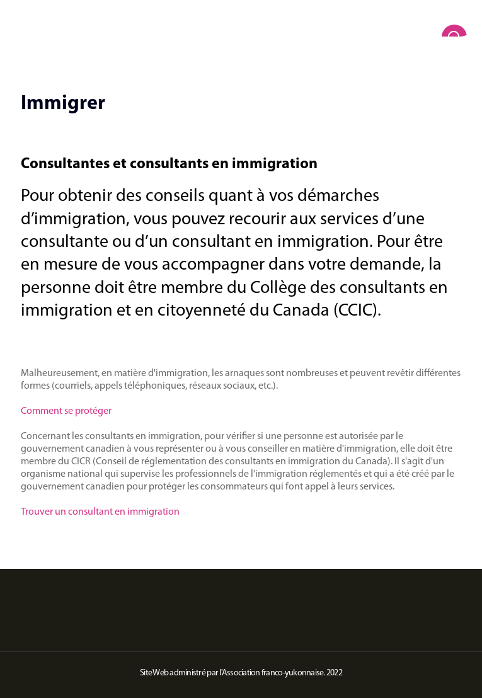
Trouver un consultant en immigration (100, 512)
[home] (241, 24)
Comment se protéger (66, 411)
